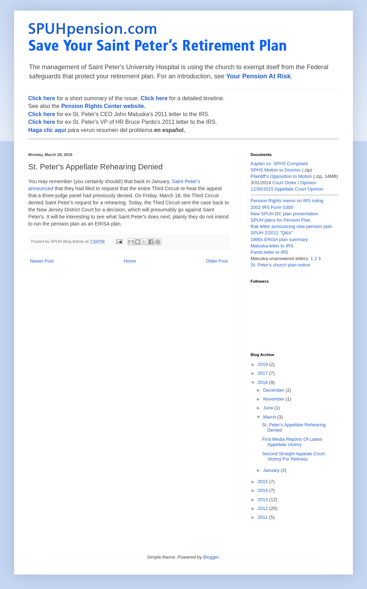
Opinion (308, 182)
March (270, 417)
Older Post (217, 261)
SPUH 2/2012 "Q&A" (272, 232)
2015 (263, 481)
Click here (41, 98)
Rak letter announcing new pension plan (291, 226)
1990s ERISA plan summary (279, 239)
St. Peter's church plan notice (280, 265)
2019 (263, 364)
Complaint (279, 163)
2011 (263, 517)
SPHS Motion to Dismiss (276, 170)
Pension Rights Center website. (103, 106)
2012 (263, 508)
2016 (263, 382)
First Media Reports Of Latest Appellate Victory (292, 442)
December (274, 390)
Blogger (211, 557)
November (274, 399)
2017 (263, 373)
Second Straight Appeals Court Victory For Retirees (293, 456)
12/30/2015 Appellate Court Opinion (287, 189)
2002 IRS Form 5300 (272, 207)
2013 (263, 499)
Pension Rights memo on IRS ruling (287, 200)
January (272, 470)
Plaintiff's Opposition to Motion (281, 176)
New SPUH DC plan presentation (284, 213)
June (269, 407)
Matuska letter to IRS (272, 245)
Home (130, 261)
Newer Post (42, 261)
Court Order (284, 182)
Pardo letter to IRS (269, 252)
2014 (263, 490)
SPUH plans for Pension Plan (281, 220)
